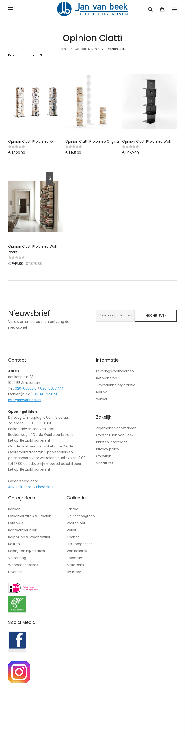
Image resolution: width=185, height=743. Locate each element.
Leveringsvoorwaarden (115, 371)
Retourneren (106, 378)
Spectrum (75, 558)
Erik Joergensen (80, 544)
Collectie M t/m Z (87, 49)
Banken (14, 509)
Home (63, 49)
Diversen (15, 572)
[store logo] (92, 9)
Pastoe (72, 509)
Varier (71, 530)
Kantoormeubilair (22, 530)
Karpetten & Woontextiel (29, 537)
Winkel (101, 399)
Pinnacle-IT (45, 486)
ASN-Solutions (20, 486)
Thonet (73, 537)
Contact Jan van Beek (114, 435)
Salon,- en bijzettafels (26, 551)
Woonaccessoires (23, 565)
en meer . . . (76, 572)
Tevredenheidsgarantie (115, 385)
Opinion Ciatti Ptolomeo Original (92, 141)
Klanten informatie (112, 442)
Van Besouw (77, 551)
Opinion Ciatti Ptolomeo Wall (146, 141)
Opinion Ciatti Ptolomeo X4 (31, 141)
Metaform (75, 565)
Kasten (14, 544)
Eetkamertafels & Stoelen (29, 516)
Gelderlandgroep (81, 516)
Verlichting (17, 558)
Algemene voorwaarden (116, 428)
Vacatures (104, 463)
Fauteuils (15, 523)
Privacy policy (107, 449)
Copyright (104, 456)
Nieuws (102, 392)
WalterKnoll (76, 523)
